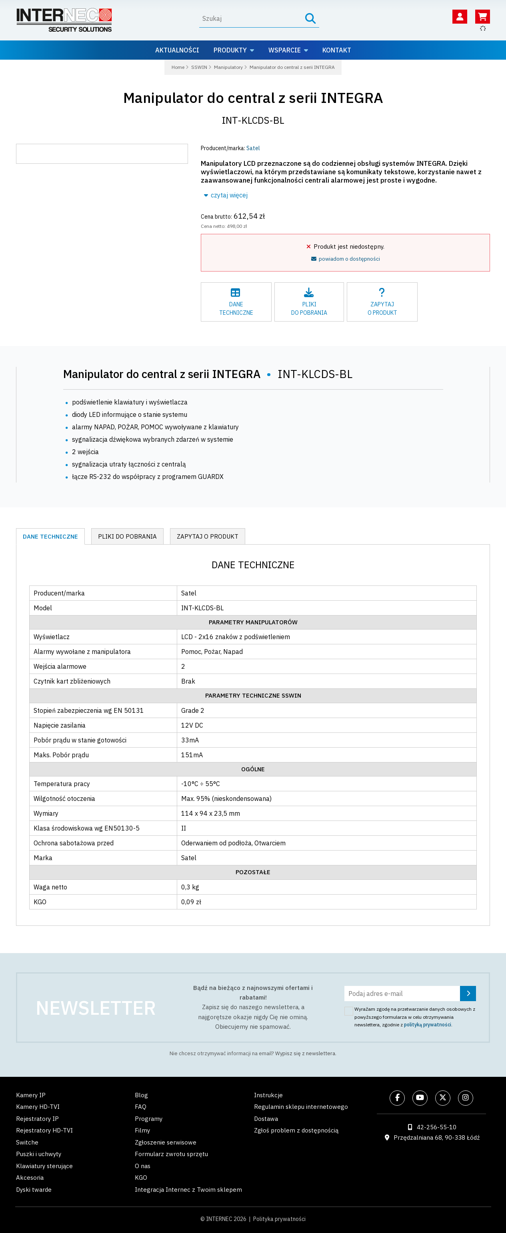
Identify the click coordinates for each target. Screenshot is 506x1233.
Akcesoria (30, 1177)
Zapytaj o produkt (207, 536)
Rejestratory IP (37, 1118)
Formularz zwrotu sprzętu (171, 1154)
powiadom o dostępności (345, 258)
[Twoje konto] (459, 17)
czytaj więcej (226, 195)
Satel (253, 148)
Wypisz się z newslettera (305, 1053)
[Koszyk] (482, 17)
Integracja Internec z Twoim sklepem (188, 1189)
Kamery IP (31, 1095)
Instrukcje (268, 1095)
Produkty (230, 50)
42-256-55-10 (436, 1127)
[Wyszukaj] (250, 18)
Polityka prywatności (279, 1219)
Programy (148, 1118)
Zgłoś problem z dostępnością (296, 1130)
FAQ (140, 1106)
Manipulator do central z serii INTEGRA (253, 97)
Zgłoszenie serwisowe (165, 1142)
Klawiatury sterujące (44, 1166)
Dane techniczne (50, 536)
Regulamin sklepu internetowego (301, 1106)
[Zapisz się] (468, 993)
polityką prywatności (427, 1025)
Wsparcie (284, 50)
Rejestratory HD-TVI (44, 1130)
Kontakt (336, 50)
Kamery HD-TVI (38, 1106)
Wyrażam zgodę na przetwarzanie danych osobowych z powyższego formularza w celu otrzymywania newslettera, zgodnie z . (414, 1017)
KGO (141, 1177)
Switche (27, 1142)
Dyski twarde (34, 1189)
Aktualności (177, 50)
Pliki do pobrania (127, 536)
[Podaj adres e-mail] (410, 993)
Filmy (142, 1130)
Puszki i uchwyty (38, 1154)
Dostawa (266, 1118)
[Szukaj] (310, 18)
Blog (141, 1095)
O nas (142, 1166)
